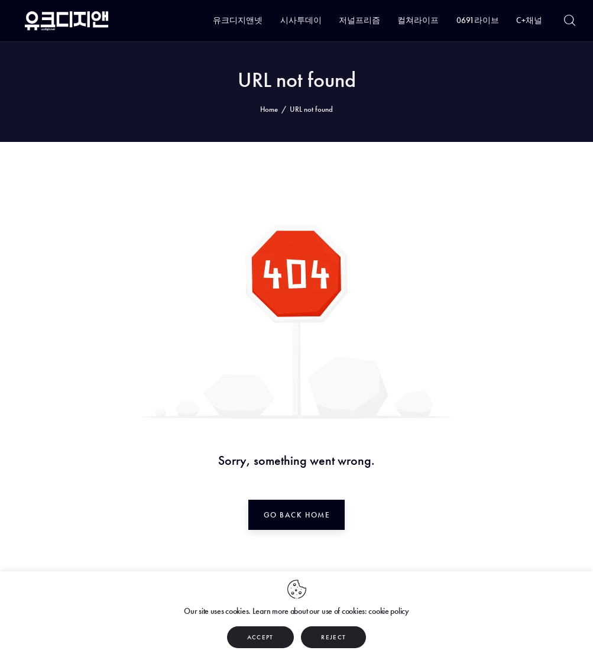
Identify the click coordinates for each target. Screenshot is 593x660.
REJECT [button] (333, 637)
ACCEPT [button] (260, 637)
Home (269, 109)
